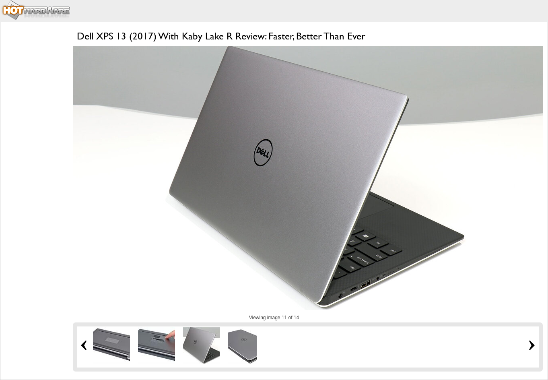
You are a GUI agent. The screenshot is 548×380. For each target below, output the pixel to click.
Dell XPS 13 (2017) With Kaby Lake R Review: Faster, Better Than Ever (221, 36)
